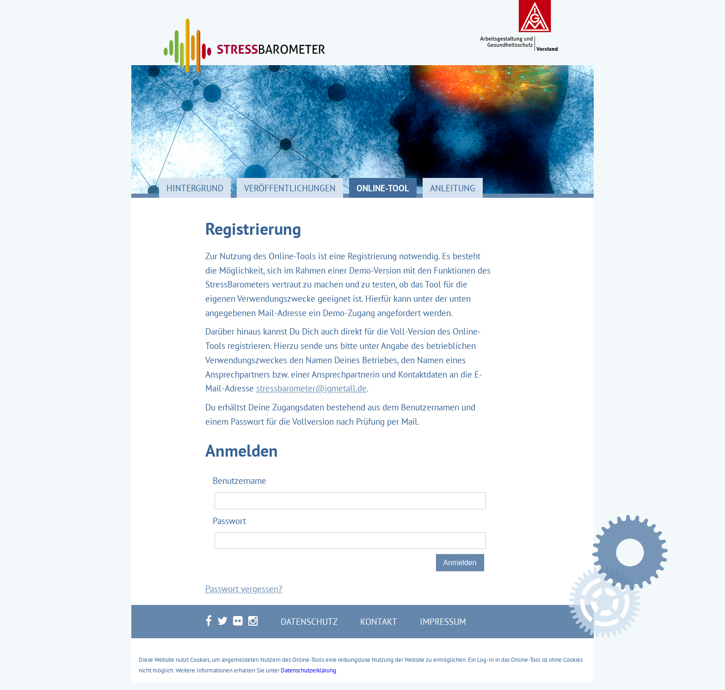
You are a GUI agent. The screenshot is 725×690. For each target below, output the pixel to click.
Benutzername (239, 480)
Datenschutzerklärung (308, 670)
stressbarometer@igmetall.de (311, 388)
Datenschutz (309, 621)
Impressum (443, 621)
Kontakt (378, 621)
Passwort (229, 520)
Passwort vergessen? (243, 588)
